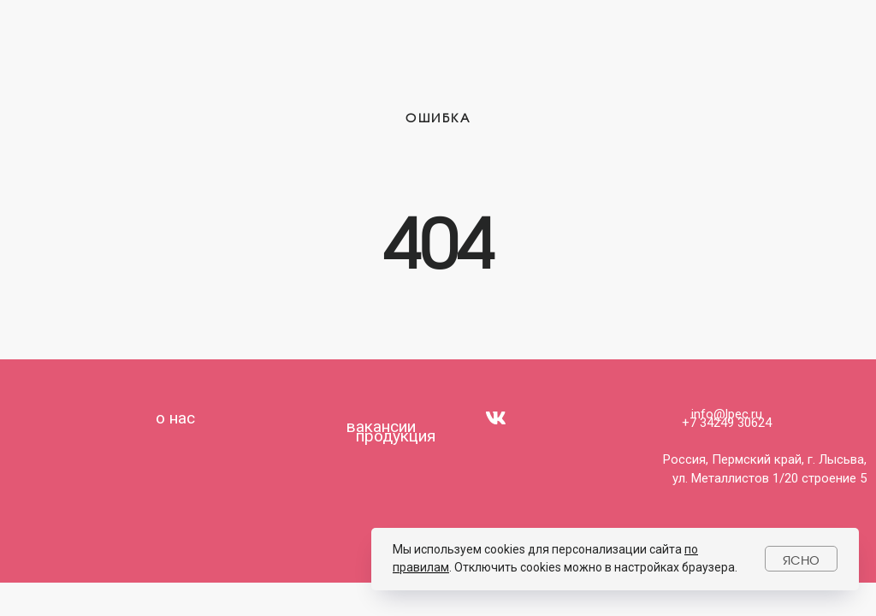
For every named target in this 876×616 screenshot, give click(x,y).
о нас (175, 418)
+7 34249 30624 (727, 422)
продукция (395, 436)
